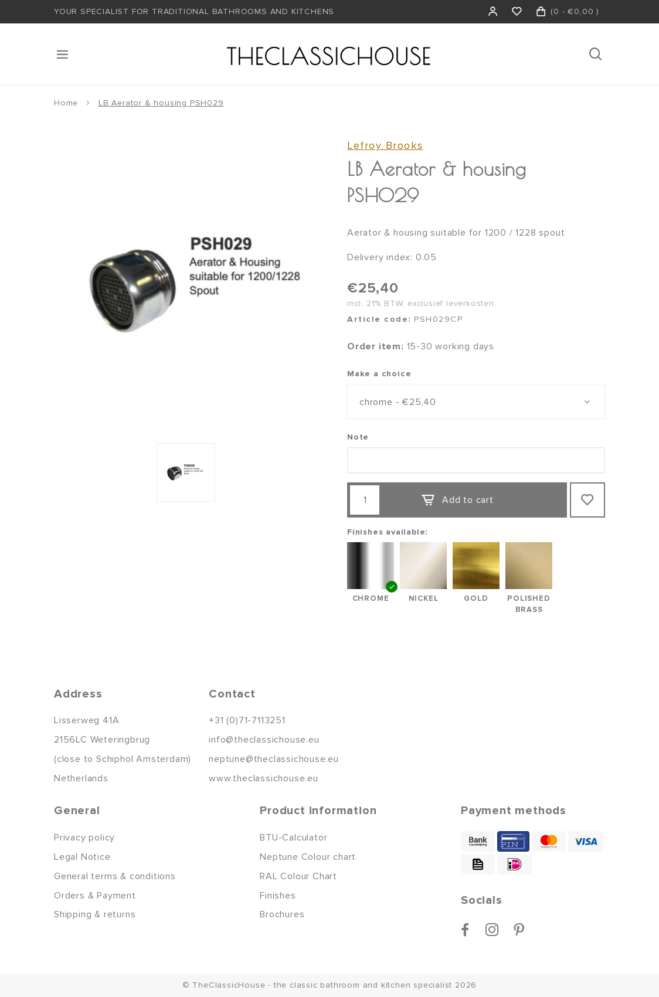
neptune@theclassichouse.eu (274, 759)
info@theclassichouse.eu (264, 740)
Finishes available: (387, 532)
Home (66, 103)
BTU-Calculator (293, 837)
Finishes (277, 895)
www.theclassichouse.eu (263, 778)
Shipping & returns (94, 914)
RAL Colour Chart (298, 876)
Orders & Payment (95, 895)
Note (358, 437)
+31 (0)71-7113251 (247, 720)
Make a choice (379, 374)
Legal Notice (82, 857)
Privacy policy (84, 837)
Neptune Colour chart (308, 857)
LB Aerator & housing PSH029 (161, 103)
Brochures (282, 914)
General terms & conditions (115, 876)
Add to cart (457, 500)
